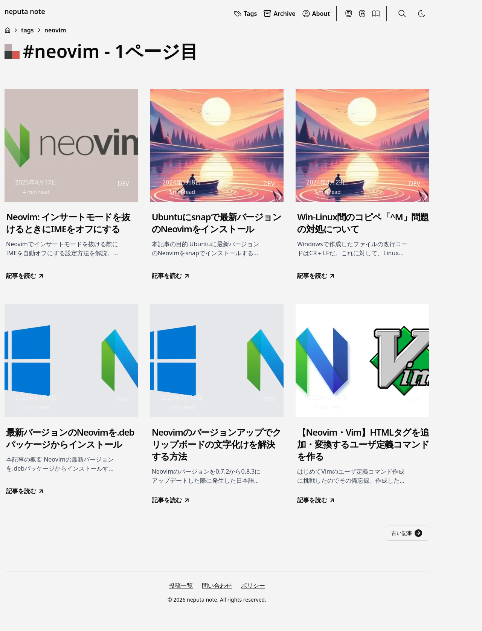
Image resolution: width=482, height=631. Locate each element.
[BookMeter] (375, 13)
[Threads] (362, 13)
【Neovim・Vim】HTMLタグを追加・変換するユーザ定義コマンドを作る (363, 444)
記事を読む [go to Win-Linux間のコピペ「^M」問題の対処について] (316, 275)
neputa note (25, 11)
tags (27, 30)
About (316, 13)
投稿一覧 (181, 585)
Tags (245, 13)
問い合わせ (217, 585)
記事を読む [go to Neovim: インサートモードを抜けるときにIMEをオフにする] (25, 275)
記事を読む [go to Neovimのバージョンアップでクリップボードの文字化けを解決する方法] (171, 500)
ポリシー (253, 585)
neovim (55, 30)
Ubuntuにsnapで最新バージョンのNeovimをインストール (216, 223)
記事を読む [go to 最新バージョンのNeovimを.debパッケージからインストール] (25, 491)
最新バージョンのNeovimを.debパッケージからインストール (70, 438)
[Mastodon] (348, 13)
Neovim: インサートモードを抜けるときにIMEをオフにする (68, 223)
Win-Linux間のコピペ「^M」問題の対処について (363, 223)
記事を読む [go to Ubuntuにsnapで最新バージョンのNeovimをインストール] (171, 275)
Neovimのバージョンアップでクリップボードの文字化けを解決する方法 (216, 444)
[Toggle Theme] (421, 13)
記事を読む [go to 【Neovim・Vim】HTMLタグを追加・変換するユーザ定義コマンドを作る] (316, 500)
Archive (279, 13)
